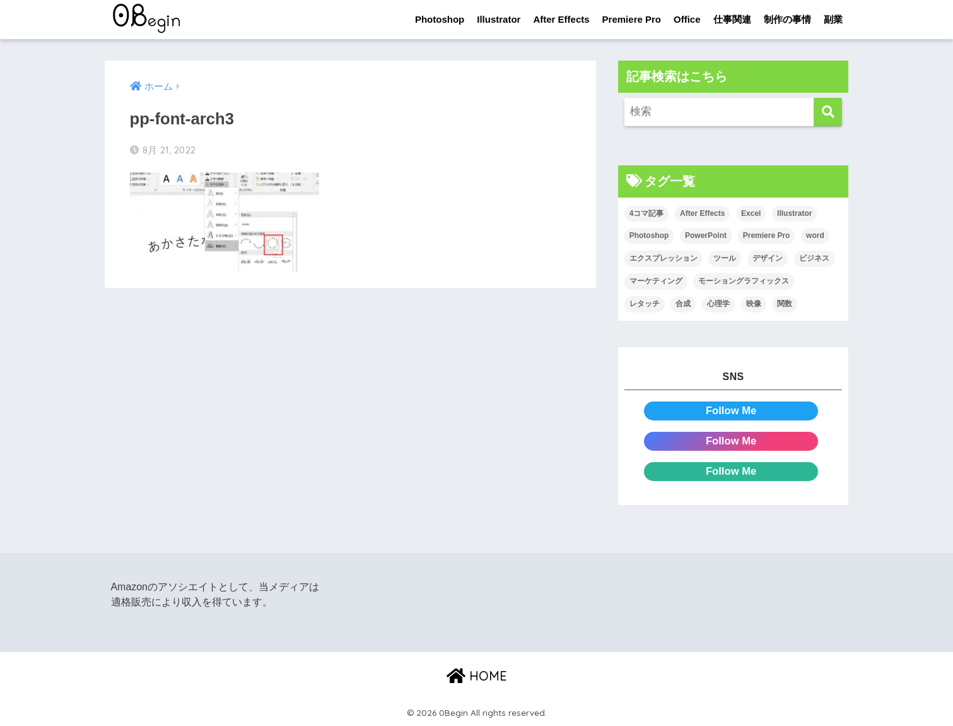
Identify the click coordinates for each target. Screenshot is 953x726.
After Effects (561, 19)
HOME (477, 676)
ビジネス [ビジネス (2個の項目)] (814, 258)
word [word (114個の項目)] (815, 236)
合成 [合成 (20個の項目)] (683, 303)
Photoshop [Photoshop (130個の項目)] (649, 236)
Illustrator (498, 19)
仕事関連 (732, 19)
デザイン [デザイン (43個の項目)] (767, 258)
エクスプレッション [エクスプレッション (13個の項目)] (663, 258)
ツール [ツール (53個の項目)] (724, 258)
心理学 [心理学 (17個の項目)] (718, 303)
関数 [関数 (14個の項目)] (784, 303)
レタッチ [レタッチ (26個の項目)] (644, 303)
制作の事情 (787, 19)
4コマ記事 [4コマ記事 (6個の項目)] (646, 213)
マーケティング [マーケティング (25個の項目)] (655, 281)
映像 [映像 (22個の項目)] (753, 303)
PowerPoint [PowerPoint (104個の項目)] (706, 236)
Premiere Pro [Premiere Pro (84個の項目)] (766, 236)
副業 (833, 19)
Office (687, 19)
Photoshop (439, 19)
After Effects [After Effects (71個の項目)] (702, 213)
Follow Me (731, 411)
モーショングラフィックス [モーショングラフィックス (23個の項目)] (743, 281)
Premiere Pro (631, 19)
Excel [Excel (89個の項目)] (751, 213)
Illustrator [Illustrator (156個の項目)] (794, 213)
